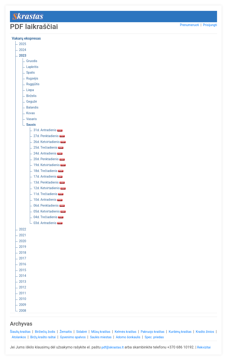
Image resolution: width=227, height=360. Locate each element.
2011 (22, 293)
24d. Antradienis (47, 153)
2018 (22, 252)
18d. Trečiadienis (48, 171)
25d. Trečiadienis (48, 147)
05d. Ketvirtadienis (49, 211)
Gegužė (31, 101)
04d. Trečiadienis (48, 217)
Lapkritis (32, 67)
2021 (22, 235)
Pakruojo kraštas (153, 331)
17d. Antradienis (47, 176)
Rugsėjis (32, 78)
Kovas (30, 113)
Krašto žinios (205, 331)
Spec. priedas (154, 337)
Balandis (32, 107)
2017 (22, 258)
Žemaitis (66, 331)
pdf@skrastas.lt (112, 347)
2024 (22, 50)
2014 (22, 276)
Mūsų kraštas (101, 331)
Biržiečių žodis (45, 331)
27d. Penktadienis (49, 136)
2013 (22, 281)
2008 (22, 310)
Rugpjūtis (32, 84)
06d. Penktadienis (49, 205)
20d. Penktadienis (49, 159)
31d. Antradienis (47, 130)
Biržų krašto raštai (43, 337)
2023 (22, 55)
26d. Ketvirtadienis (49, 142)
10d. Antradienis (47, 199)
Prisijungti (210, 25)
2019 (22, 247)
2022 (22, 229)
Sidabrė (82, 331)
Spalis (30, 72)
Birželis (31, 96)
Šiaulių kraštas (20, 331)
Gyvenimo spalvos (73, 337)
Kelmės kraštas (126, 331)
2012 (22, 287)
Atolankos (19, 337)
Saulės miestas (101, 337)
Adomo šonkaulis (128, 337)
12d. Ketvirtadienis (49, 188)
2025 (22, 44)
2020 (22, 241)
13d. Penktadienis (49, 182)
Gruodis (31, 61)
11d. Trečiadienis (48, 194)
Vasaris (31, 119)
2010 (22, 299)
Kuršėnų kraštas (180, 331)
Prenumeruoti (189, 25)
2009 (22, 305)
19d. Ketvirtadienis (49, 165)
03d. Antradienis (47, 223)
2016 (22, 264)
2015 (22, 270)
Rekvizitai (203, 347)
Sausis (31, 124)
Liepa (30, 90)
